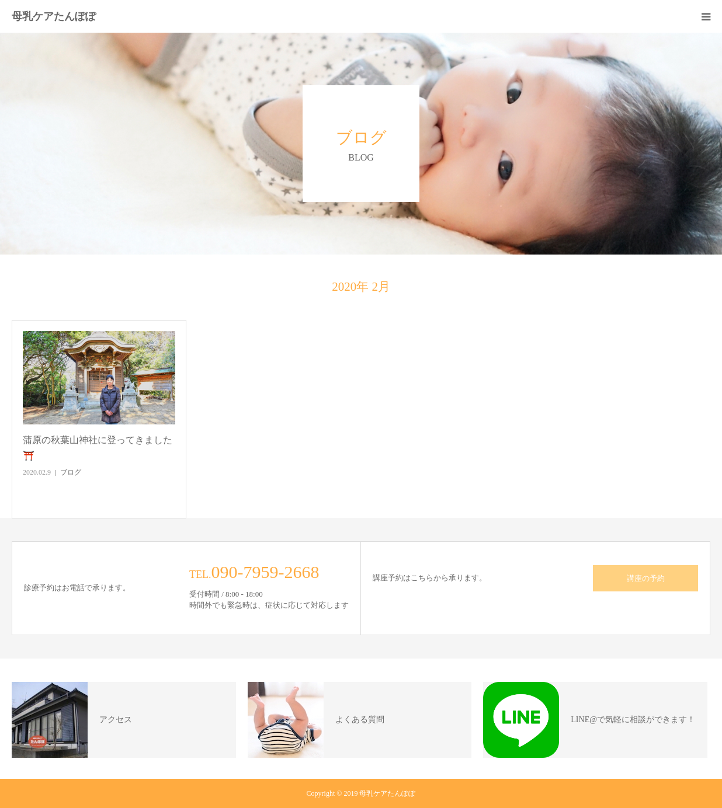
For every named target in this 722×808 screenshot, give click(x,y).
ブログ (70, 472)
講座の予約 (646, 578)
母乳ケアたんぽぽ (54, 16)
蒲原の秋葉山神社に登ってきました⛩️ (97, 448)
